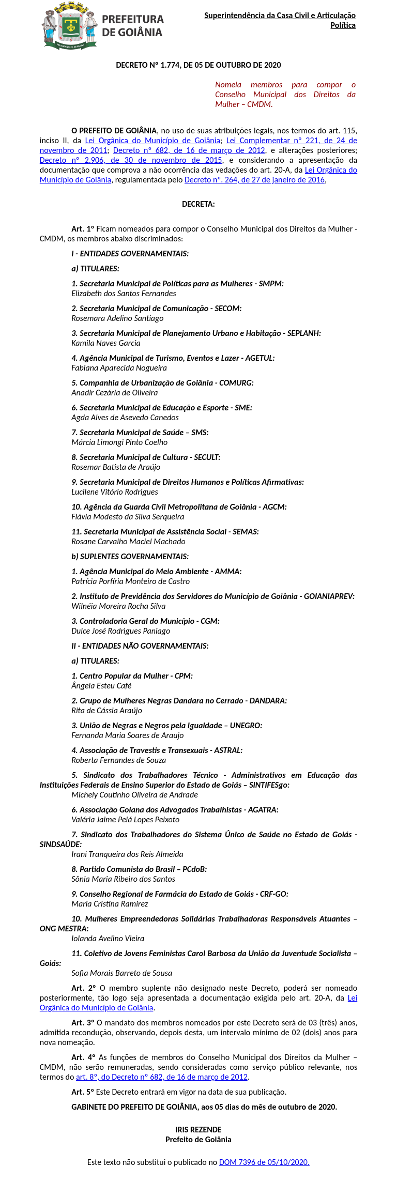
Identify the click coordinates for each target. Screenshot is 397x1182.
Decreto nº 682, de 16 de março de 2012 (189, 150)
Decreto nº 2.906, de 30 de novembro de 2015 (131, 160)
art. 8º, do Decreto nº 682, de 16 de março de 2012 (162, 1077)
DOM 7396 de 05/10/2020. (264, 1162)
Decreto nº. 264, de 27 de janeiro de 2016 (255, 180)
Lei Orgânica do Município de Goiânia (152, 140)
